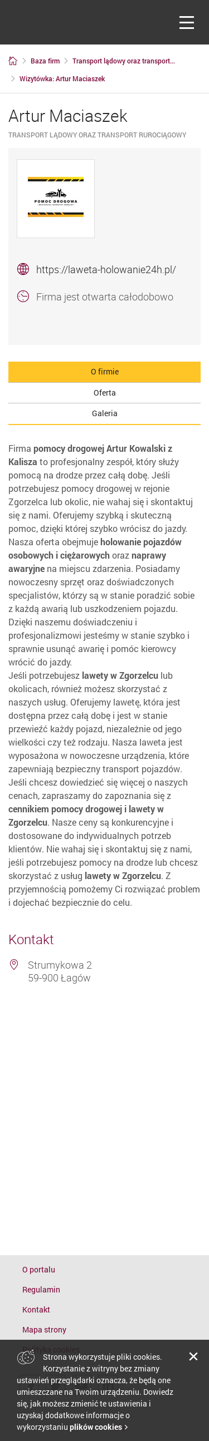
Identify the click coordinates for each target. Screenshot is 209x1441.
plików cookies (96, 1427)
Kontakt (36, 1309)
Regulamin (41, 1289)
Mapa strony (44, 1329)
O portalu (38, 1269)
